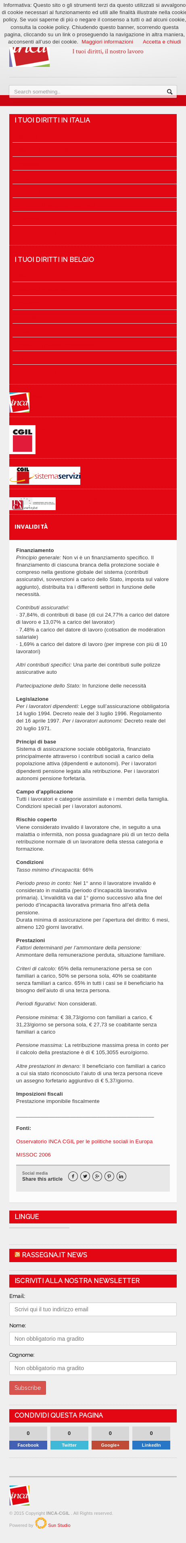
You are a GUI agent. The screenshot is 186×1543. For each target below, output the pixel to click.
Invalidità (29, 164)
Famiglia (29, 219)
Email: (17, 1296)
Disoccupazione (38, 233)
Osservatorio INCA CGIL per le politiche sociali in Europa (84, 1141)
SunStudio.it (41, 1523)
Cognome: (22, 1355)
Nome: (17, 1326)
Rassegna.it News (54, 1255)
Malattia (28, 136)
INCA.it (28, 396)
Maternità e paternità (43, 150)
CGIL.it (31, 429)
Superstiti (30, 192)
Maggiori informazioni (107, 42)
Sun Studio (59, 1525)
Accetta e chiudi (162, 42)
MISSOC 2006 (33, 1155)
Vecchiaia (30, 178)
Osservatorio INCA (55, 501)
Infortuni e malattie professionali (57, 205)
